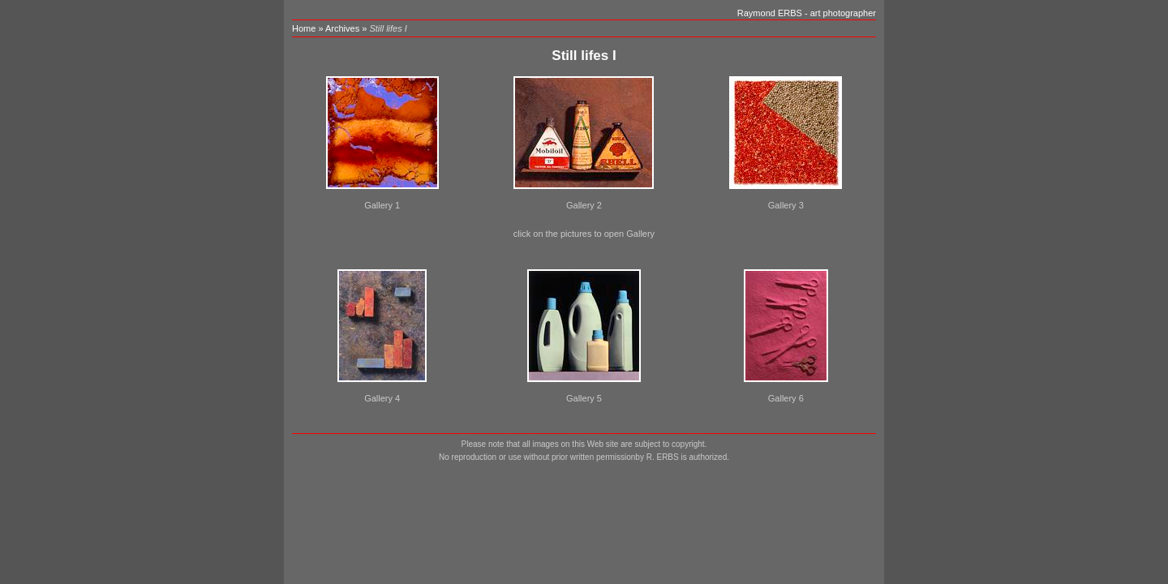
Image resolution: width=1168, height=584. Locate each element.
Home (304, 28)
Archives (342, 28)
